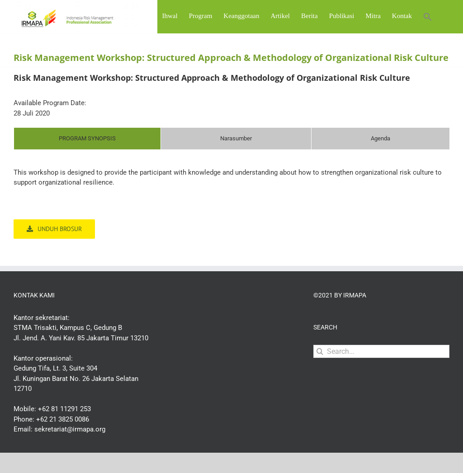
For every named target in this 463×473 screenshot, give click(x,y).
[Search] (319, 374)
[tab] (87, 162)
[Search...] (381, 374)
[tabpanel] (231, 205)
